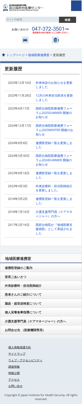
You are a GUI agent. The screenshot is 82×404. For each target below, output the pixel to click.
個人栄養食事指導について (23, 312)
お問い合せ (15, 386)
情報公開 (14, 373)
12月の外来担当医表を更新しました (54, 97)
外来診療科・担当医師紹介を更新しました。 (54, 188)
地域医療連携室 (38, 55)
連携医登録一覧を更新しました (54, 145)
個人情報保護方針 (19, 347)
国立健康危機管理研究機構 (55, 40)
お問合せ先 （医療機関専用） (25, 330)
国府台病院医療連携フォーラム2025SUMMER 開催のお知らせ (54, 112)
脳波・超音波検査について (23, 303)
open (76, 5)
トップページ (15, 55)
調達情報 (14, 367)
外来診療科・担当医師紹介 (23, 285)
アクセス (25, 40)
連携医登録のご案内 (18, 268)
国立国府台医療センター (28, 7)
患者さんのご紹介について (23, 294)
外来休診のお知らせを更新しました (54, 84)
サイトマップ (16, 354)
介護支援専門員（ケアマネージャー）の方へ (54, 214)
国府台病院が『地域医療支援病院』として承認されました (54, 229)
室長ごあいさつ (15, 277)
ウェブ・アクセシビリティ (25, 360)
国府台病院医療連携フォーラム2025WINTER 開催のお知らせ (54, 129)
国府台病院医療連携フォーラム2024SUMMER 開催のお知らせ (54, 160)
